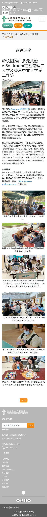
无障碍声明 (14, 507)
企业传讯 (13, 33)
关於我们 (5, 458)
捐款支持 (8, 25)
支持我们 (5, 480)
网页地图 (5, 487)
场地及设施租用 (8, 469)
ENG (15, 12)
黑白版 (5, 12)
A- (18, 10)
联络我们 (5, 483)
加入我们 (5, 462)
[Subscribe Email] (14, 425)
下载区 (4, 476)
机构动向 (24, 33)
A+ (41, 10)
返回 (24, 400)
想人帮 (18, 25)
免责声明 (5, 507)
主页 (4, 33)
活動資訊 (34, 33)
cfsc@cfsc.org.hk (10, 2)
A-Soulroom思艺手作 (19, 109)
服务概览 (5, 465)
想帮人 (28, 25)
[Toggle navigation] (42, 19)
